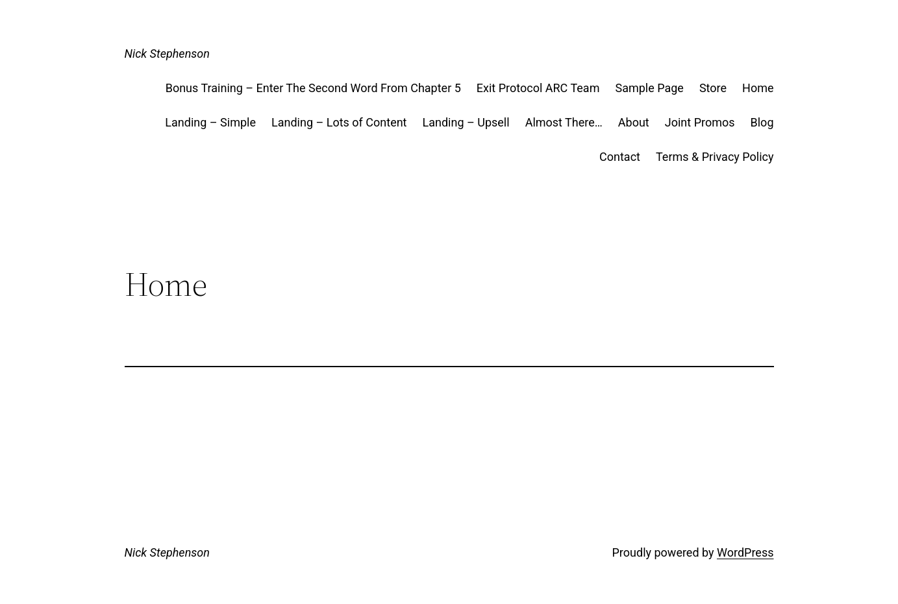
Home (757, 88)
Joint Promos (700, 122)
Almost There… (564, 122)
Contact (619, 156)
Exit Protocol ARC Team (538, 88)
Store (713, 88)
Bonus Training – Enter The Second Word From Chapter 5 (313, 88)
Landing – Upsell (466, 122)
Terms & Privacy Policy (715, 156)
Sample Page (649, 88)
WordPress (745, 552)
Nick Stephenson (167, 53)
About (633, 122)
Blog (762, 122)
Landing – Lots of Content (339, 122)
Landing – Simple (210, 122)
